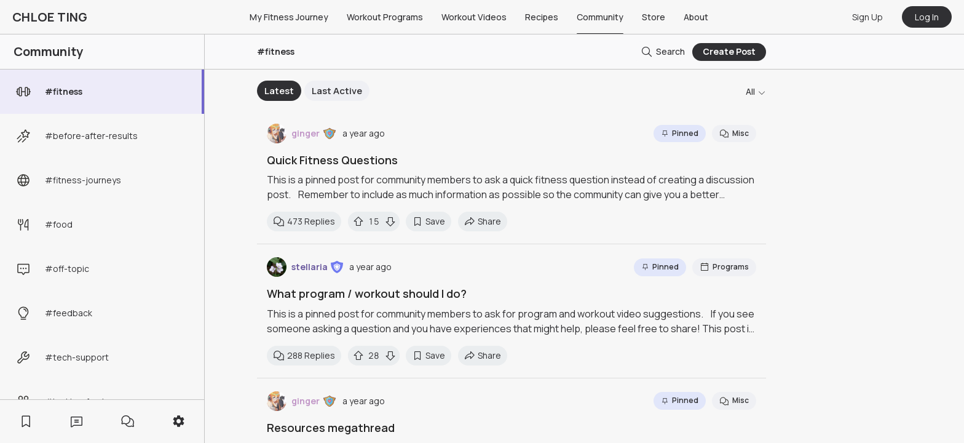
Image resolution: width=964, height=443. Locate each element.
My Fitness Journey (289, 17)
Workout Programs (385, 17)
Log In (927, 17)
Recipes (541, 17)
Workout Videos (474, 17)
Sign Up (867, 17)
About (696, 17)
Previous (248, 91)
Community (600, 17)
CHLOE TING (49, 17)
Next (610, 91)
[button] (329, 133)
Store (653, 17)
